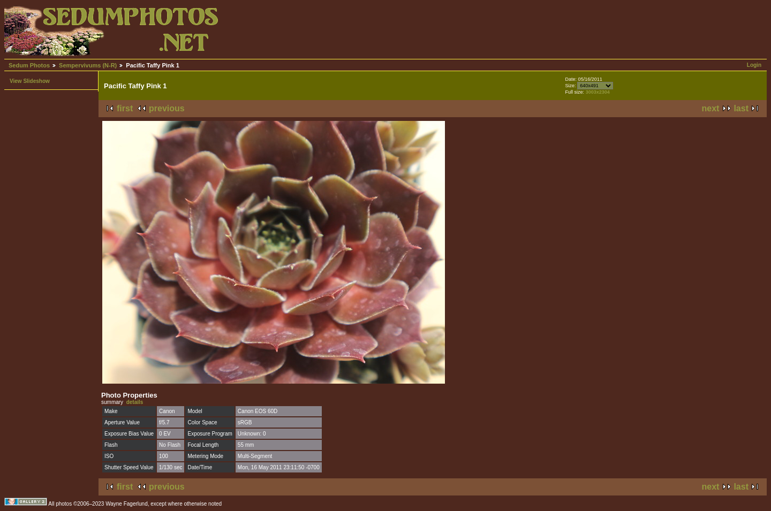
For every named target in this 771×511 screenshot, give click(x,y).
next (711, 108)
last (741, 108)
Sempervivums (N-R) (88, 65)
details (134, 402)
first (125, 108)
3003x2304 (598, 92)
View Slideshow (30, 81)
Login (754, 65)
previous (167, 108)
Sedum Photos (29, 65)
